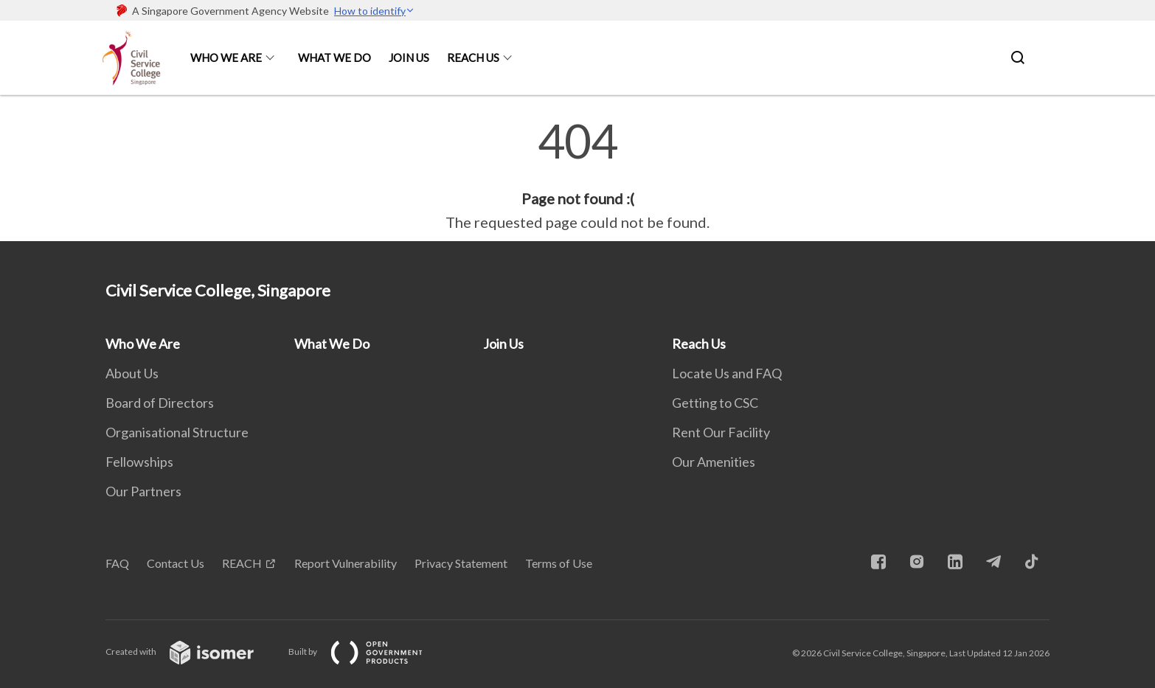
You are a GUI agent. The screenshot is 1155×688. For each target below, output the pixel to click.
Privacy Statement (461, 563)
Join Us (409, 57)
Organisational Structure (177, 432)
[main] (577, 175)
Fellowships (139, 462)
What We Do (334, 57)
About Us (132, 373)
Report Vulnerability (345, 563)
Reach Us (473, 57)
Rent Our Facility (721, 432)
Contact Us (175, 563)
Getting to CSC (715, 403)
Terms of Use (558, 563)
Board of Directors (159, 403)
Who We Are (226, 57)
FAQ (117, 563)
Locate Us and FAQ (727, 373)
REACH (242, 563)
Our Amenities (713, 462)
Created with (191, 651)
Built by (367, 651)
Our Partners (143, 491)
